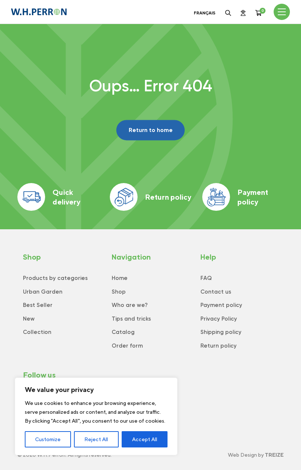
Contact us (215, 291)
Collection (37, 332)
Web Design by (256, 455)
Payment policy (235, 197)
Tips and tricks (131, 318)
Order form (127, 345)
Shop (119, 291)
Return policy (150, 197)
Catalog (123, 332)
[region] (96, 416)
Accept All (144, 439)
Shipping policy (220, 332)
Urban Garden (42, 291)
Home (120, 278)
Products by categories (55, 278)
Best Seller (38, 305)
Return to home (151, 129)
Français (205, 13)
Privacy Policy (218, 318)
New (29, 318)
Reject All (96, 439)
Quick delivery (48, 197)
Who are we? (130, 305)
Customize (48, 439)
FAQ (206, 278)
